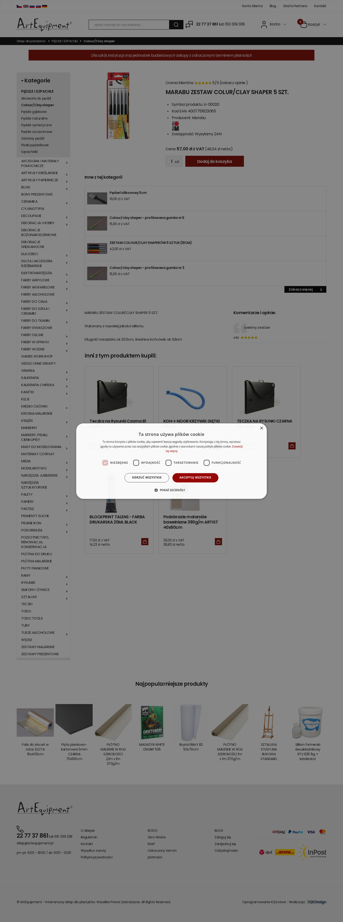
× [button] (261, 428)
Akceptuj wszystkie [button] (195, 478)
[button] (171, 490)
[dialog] (171, 461)
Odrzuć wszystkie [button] (146, 478)
